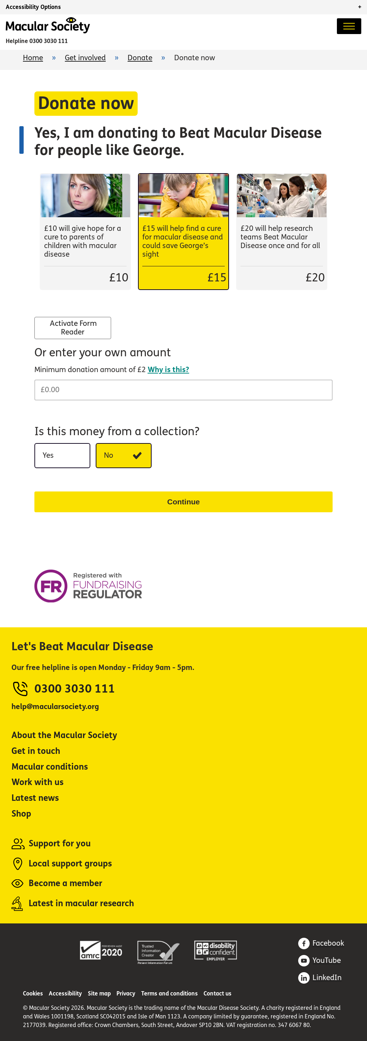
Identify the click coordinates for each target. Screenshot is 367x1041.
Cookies (33, 993)
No (128, 458)
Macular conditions (49, 767)
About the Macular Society (64, 735)
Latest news (35, 798)
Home (33, 57)
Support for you (60, 843)
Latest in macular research (81, 903)
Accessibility (65, 993)
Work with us (37, 782)
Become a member (65, 883)
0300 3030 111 (48, 41)
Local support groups (70, 864)
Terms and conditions (169, 993)
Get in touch (35, 751)
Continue (183, 502)
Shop (21, 814)
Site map (99, 993)
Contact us (218, 993)
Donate (140, 57)
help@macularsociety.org (55, 706)
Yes (66, 458)
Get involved (85, 57)
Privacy (125, 993)
